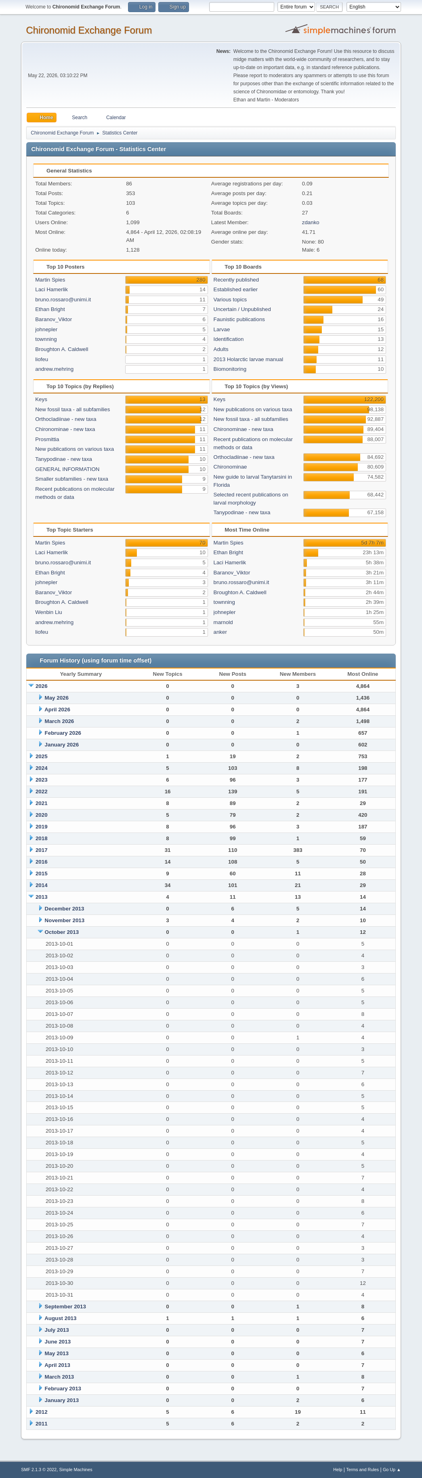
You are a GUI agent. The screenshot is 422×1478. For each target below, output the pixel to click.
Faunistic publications (239, 319)
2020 (42, 815)
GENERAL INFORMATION (67, 469)
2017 (42, 850)
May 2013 (57, 1353)
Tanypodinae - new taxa (63, 459)
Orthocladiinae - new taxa (65, 419)
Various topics (230, 299)
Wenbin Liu (48, 612)
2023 (42, 780)
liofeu (41, 359)
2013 (42, 897)
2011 (42, 1424)
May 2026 (57, 698)
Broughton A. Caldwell (61, 349)
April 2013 (57, 1365)
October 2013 (62, 932)
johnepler (46, 329)
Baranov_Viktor (53, 319)
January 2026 (62, 745)
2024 (42, 768)
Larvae (222, 329)
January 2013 (62, 1400)
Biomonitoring (230, 369)
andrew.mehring (54, 369)
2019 (42, 827)
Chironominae (230, 467)
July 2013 (57, 1330)
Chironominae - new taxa (65, 429)
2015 (42, 873)
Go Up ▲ (392, 1469)
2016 (42, 862)
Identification (229, 339)
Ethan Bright (50, 309)
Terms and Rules (362, 1469)
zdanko (310, 222)
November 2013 (65, 920)
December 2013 (64, 909)
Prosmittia (47, 439)
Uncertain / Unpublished (242, 309)
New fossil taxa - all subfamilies (72, 409)
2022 (42, 791)
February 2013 (63, 1388)
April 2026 (57, 709)
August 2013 (60, 1318)
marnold (223, 622)
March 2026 (59, 721)
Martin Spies (50, 280)
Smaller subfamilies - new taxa (71, 479)
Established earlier (236, 289)
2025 (42, 756)
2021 (42, 803)
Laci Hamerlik (51, 289)
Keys (41, 399)
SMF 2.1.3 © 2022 (39, 1469)
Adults (221, 349)
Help (337, 1469)
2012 (42, 1412)
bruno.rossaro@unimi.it (63, 299)
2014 (42, 885)
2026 (42, 686)
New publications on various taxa (74, 449)
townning (46, 339)
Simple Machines (75, 1469)
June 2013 (58, 1342)
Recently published (236, 280)
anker (220, 632)
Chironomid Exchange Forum (89, 30)
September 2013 (65, 1306)
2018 (42, 838)
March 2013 (59, 1377)
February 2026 (63, 733)
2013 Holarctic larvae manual (248, 359)
